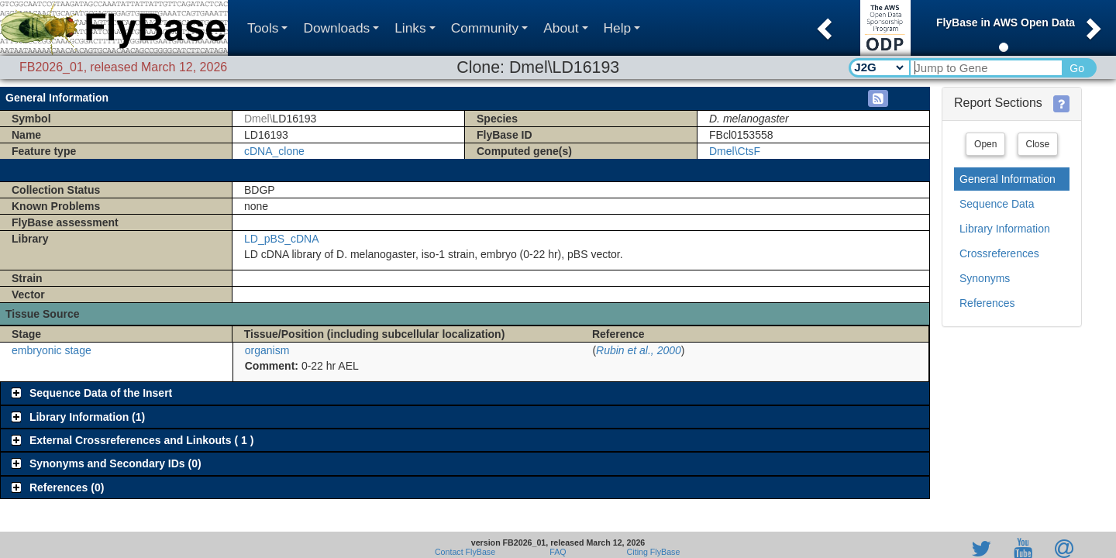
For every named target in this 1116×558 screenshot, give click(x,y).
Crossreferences (999, 253)
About (565, 28)
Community (490, 28)
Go (1077, 68)
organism (267, 350)
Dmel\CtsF (734, 151)
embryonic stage (51, 350)
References (987, 303)
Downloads (341, 28)
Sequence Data (997, 204)
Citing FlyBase (651, 551)
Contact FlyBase (465, 551)
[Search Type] (878, 67)
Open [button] (985, 144)
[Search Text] (985, 67)
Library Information (1004, 228)
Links (414, 28)
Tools (267, 28)
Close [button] (1038, 144)
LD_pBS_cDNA (281, 238)
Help (622, 28)
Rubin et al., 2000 (638, 350)
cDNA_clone (274, 151)
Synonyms (984, 278)
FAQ (557, 551)
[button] (822, 24)
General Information (1007, 179)
